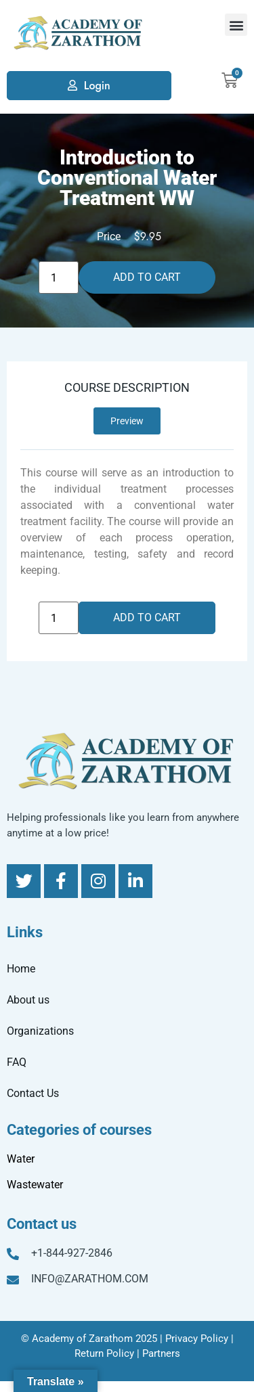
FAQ (16, 1062)
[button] (236, 25)
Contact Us (33, 1093)
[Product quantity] (58, 277)
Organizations (40, 1031)
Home (21, 968)
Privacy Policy (196, 1338)
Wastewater (35, 1184)
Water (21, 1158)
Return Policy (104, 1353)
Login (97, 85)
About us (28, 999)
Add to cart (147, 277)
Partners (161, 1353)
